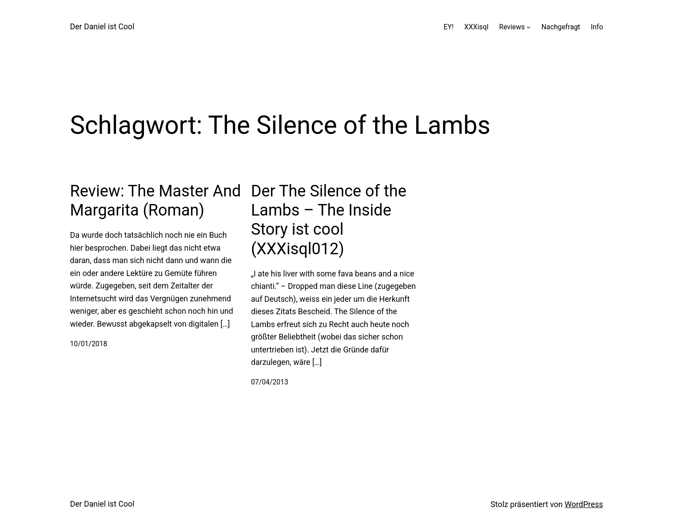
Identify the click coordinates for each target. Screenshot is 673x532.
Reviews (512, 27)
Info (597, 27)
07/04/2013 (269, 382)
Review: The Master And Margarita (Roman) (155, 201)
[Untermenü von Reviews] (528, 27)
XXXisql (476, 27)
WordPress (584, 504)
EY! (449, 27)
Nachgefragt (561, 27)
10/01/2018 (89, 344)
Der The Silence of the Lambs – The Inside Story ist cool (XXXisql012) (328, 220)
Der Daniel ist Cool (102, 26)
